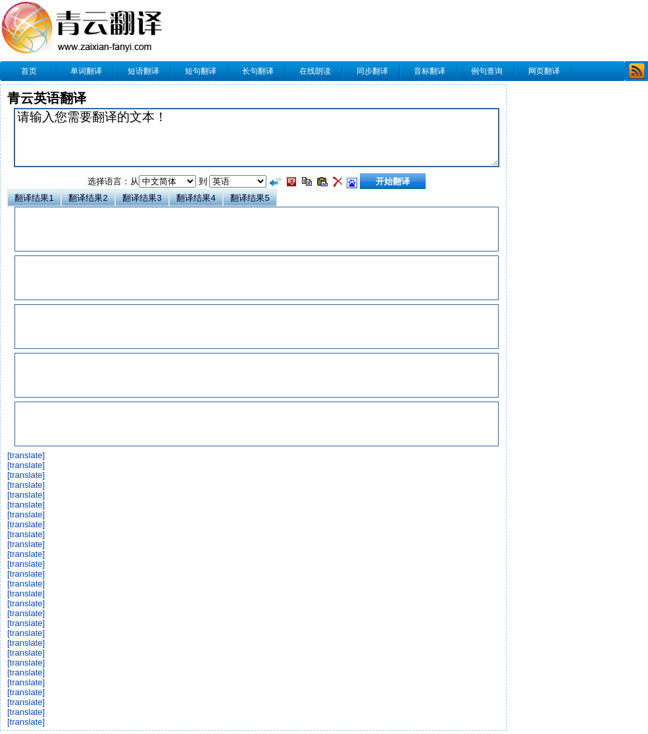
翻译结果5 (249, 198)
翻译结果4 (195, 198)
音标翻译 (429, 71)
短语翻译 (143, 71)
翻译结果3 (141, 198)
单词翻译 (86, 71)
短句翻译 (200, 71)
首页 (29, 71)
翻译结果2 (87, 198)
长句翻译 (258, 71)
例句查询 (487, 71)
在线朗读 (315, 71)
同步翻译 (372, 71)
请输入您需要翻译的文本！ (256, 137)
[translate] (26, 455)
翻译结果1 (33, 198)
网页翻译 (544, 71)
